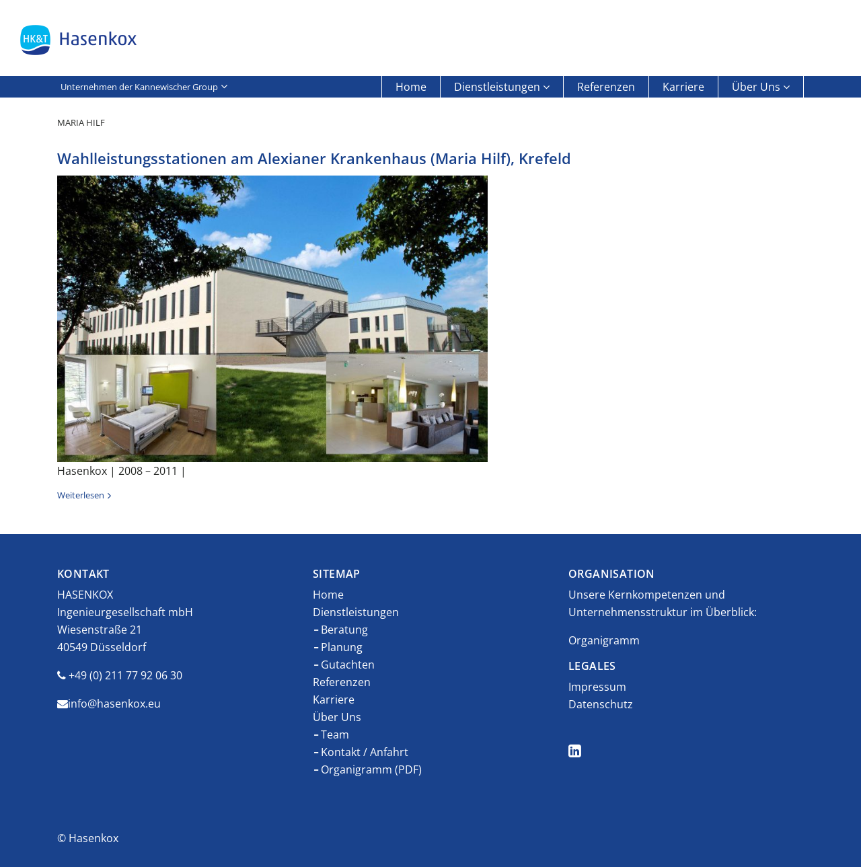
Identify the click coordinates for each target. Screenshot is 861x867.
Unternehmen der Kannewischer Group (139, 87)
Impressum (597, 686)
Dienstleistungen (497, 86)
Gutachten (348, 664)
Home (411, 86)
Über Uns (756, 86)
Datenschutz (600, 704)
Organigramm (604, 640)
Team (335, 734)
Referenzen (606, 86)
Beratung (344, 629)
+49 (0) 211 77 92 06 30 (125, 675)
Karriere (683, 86)
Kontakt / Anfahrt (364, 752)
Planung (342, 647)
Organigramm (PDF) (371, 769)
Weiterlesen (80, 495)
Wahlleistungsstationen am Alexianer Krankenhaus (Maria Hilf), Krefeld (314, 158)
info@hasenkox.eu (114, 703)
